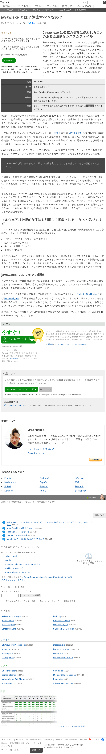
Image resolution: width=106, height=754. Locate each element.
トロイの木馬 (80, 10)
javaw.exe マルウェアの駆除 (14, 55)
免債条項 (48, 739)
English (8, 478)
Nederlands (10, 482)
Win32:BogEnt (8, 625)
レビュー (22, 405)
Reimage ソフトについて (18, 532)
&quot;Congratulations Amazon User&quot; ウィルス (48, 577)
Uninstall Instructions (72, 395)
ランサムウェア (22, 10)
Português (45, 478)
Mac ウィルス (65, 10)
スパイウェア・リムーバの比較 (71, 726)
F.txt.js (8, 560)
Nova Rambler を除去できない (20, 528)
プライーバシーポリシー (11, 750)
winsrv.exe (58, 653)
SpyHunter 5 (74, 133)
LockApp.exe (8, 657)
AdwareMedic (8, 683)
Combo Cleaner (9, 675)
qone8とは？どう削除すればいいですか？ (25, 539)
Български (80, 491)
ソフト (37, 6)
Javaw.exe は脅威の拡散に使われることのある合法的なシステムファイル (20, 40)
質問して (67, 6)
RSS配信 (85, 739)
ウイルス (23, 6)
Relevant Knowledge (11, 616)
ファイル (52, 6)
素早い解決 (8, 60)
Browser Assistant (61, 620)
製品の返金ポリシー (55, 395)
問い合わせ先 (71, 739)
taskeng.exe (7, 653)
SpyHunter (58, 671)
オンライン (94, 498)
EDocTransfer (8, 620)
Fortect (90, 106)
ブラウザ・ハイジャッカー (44, 10)
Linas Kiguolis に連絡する (41, 449)
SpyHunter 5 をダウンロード (20, 389)
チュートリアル (11, 395)
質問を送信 (14, 358)
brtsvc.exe (6, 649)
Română (79, 486)
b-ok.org (57, 616)
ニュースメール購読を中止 (63, 601)
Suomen (44, 486)
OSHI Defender (9, 671)
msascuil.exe (59, 645)
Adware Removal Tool (63, 683)
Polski (7, 486)
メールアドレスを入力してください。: (18, 591)
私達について (7, 739)
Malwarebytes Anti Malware (14, 679)
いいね (99, 739)
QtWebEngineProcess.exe (14, 645)
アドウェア (8, 10)
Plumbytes (58, 679)
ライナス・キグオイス (16, 23)
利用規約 (19, 739)
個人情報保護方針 (33, 739)
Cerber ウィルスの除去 (17, 535)
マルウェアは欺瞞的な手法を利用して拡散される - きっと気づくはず (20, 48)
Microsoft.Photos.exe (63, 657)
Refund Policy (80, 344)
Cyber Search (11, 556)
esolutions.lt (52, 747)
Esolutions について (38, 453)
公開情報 (58, 739)
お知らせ (8, 6)
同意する (36, 750)
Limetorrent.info (9, 629)
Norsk (43, 491)
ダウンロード (9, 405)
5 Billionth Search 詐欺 (15, 568)
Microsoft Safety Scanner (64, 675)
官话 (77, 482)
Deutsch (8, 491)
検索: (85, 2)
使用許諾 (49, 344)
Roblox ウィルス (60, 625)
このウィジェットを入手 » (13, 580)
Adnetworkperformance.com (18, 572)
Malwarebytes (11, 298)
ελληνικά (79, 478)
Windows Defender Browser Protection (22, 564)
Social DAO (84, 6)
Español (44, 482)
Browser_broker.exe (62, 649)
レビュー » (45, 389)
